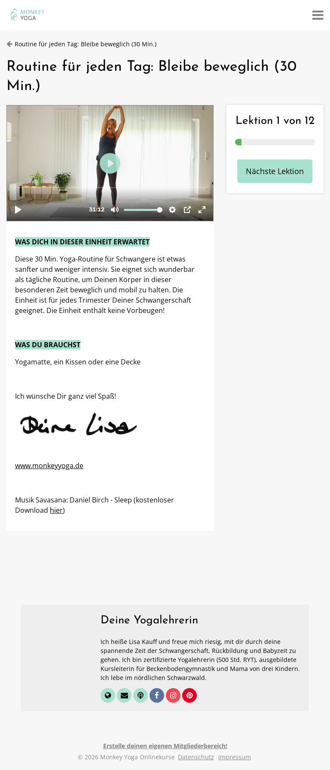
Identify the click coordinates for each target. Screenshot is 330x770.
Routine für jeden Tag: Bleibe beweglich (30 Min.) (85, 44)
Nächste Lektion (275, 171)
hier (56, 510)
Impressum (234, 757)
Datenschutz (196, 757)
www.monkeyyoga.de (49, 465)
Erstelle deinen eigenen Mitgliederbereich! (165, 746)
